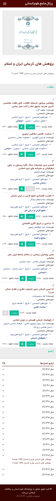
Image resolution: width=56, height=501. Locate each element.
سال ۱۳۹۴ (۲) (48, 423)
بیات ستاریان (24, 261)
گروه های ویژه (16, 179)
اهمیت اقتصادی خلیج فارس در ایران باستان (31, 196)
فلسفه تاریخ (17, 303)
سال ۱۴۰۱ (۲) (48, 385)
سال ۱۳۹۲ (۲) (48, 433)
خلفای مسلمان (39, 121)
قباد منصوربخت (38, 296)
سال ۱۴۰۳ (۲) (48, 374)
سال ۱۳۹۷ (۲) (48, 406)
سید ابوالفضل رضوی (36, 227)
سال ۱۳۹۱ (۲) (48, 439)
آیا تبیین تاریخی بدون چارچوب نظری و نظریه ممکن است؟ (29, 290)
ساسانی (6, 268)
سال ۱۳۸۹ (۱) (48, 449)
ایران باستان (17, 268)
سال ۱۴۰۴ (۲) (48, 369)
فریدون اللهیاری (38, 137)
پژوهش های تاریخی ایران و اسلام (29, 64)
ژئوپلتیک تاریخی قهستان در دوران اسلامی (32, 320)
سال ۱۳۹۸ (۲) (48, 401)
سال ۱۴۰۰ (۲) (48, 390)
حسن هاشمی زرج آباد (42, 327)
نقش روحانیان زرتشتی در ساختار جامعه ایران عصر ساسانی (31, 256)
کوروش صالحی (39, 261)
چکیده (30, 126)
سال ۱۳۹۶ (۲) (48, 412)
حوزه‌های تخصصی (40, 117)
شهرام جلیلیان (39, 172)
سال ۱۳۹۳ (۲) (48, 428)
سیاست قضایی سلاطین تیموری (36, 134)
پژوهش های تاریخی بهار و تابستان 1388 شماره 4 (31, 462)
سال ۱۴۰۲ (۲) (48, 380)
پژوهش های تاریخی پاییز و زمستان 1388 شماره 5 (31, 459)
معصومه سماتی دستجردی (19, 137)
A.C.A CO (21, 496)
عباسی (28, 121)
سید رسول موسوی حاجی (34, 323)
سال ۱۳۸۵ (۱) (48, 474)
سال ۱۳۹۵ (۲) (48, 417)
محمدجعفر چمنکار (37, 199)
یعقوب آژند (40, 110)
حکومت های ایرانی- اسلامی (34, 148)
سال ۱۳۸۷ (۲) (48, 469)
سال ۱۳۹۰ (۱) (48, 444)
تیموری (16, 148)
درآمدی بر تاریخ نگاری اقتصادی (36, 223)
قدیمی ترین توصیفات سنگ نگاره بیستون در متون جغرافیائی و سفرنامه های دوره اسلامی (30, 166)
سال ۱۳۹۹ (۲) (48, 396)
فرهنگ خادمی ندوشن (12, 323)
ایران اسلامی (17, 117)
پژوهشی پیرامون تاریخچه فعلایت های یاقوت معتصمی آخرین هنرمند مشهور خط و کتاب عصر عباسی (28, 104)
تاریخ (27, 117)
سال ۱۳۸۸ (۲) (48, 455)
